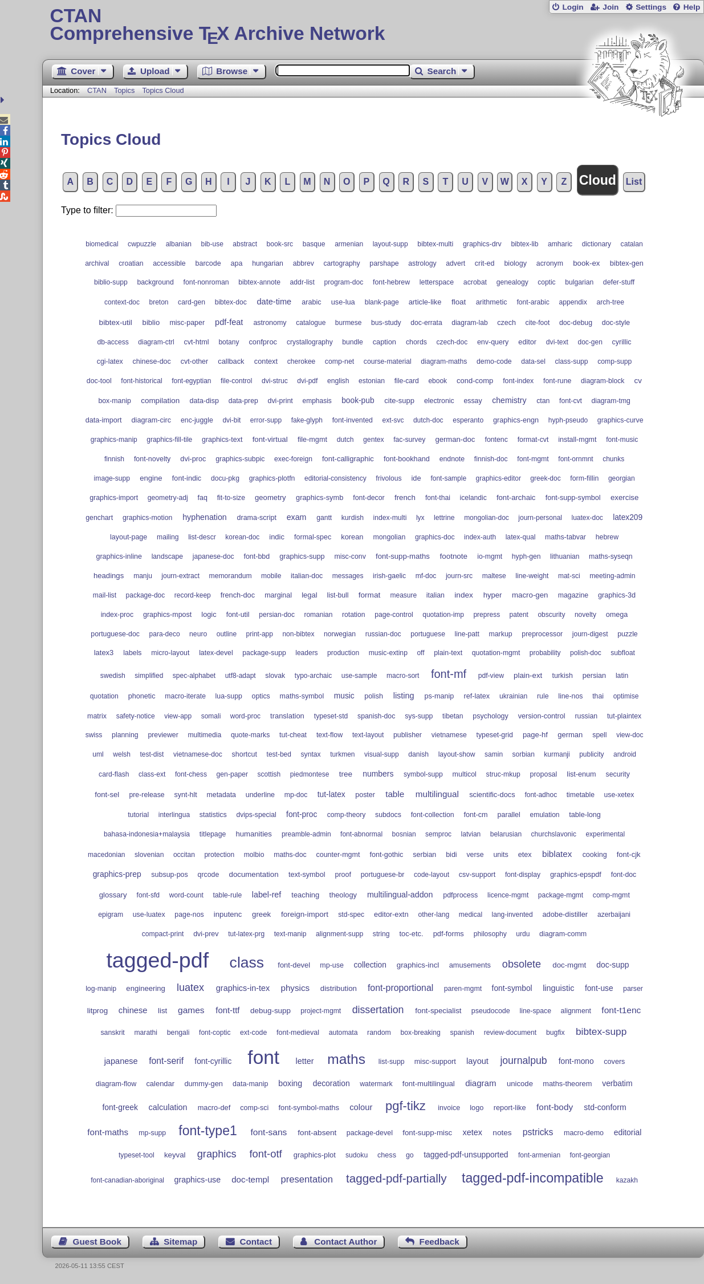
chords (416, 342)
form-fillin (584, 478)
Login (572, 7)
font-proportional (400, 988)
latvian (471, 834)
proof (343, 875)
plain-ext (528, 675)
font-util (238, 615)
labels (132, 653)
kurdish (352, 518)
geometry (270, 497)
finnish (114, 459)
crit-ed (485, 263)
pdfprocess (460, 895)
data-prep (243, 401)
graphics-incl (418, 965)
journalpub (523, 1060)
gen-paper (232, 774)
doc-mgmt (569, 965)
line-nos (570, 696)
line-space (535, 1011)
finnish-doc (491, 459)
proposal (543, 774)
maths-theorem (567, 1083)
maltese (494, 576)
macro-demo (584, 1133)
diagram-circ (151, 420)
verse (474, 855)
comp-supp (614, 361)
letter (304, 1061)
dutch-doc (428, 420)
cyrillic (622, 342)
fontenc (496, 440)
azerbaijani (613, 915)
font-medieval (297, 1033)
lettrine (444, 518)
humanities (254, 834)
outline (227, 634)
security (617, 774)
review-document (510, 1033)
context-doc (122, 302)
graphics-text (222, 440)
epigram (110, 915)
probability (545, 653)
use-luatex (149, 915)
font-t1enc (621, 1010)
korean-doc (242, 537)
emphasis (317, 401)
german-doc (455, 439)
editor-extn (391, 914)
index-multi (390, 518)
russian (586, 716)
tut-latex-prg (246, 934)
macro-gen (530, 595)
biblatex (557, 854)
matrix (97, 716)
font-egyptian (191, 381)
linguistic (558, 988)
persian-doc (277, 615)
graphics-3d (617, 595)
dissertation (378, 1009)
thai (598, 696)
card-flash (114, 774)
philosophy (490, 934)
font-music (622, 440)
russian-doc (383, 634)
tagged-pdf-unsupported (466, 1154)
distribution (338, 988)
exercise (624, 497)
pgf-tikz (405, 1106)
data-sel (533, 361)
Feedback (439, 1241)
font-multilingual (428, 1083)
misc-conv (349, 556)
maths (346, 1059)
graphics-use (197, 1179)
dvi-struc (275, 381)
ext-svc (393, 420)
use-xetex (619, 795)
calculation (168, 1107)
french (405, 497)
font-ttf (227, 1010)
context (266, 361)
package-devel (370, 1133)
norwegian (340, 634)
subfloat (623, 653)
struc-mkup (503, 774)
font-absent (317, 1132)
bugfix (555, 1033)
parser (633, 989)
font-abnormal (361, 834)
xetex (472, 1132)
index (463, 595)
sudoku (356, 1155)
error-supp (266, 420)
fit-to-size (231, 498)
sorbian (523, 754)
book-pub (357, 400)
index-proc (117, 615)
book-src (280, 244)
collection (369, 965)
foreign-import (304, 914)
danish (418, 754)
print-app (259, 634)
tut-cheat (293, 735)
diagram (480, 1083)
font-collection (432, 815)
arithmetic (491, 302)
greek (261, 914)
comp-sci (254, 1108)
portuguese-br (383, 875)
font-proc (301, 814)
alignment (576, 1011)
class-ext (152, 774)
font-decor (368, 498)
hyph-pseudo (568, 420)
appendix (573, 302)
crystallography (310, 342)
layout (477, 1061)
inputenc (228, 914)
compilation (160, 400)
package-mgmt (560, 895)
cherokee (301, 361)
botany (228, 342)
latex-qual (521, 537)
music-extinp (388, 653)
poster (365, 795)
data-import (104, 420)
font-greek (120, 1107)
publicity (591, 754)
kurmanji (556, 754)
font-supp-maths (403, 556)
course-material (388, 361)
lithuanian (564, 556)
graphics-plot (315, 1155)
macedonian (106, 855)
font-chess (191, 774)
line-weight (531, 576)
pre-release (146, 795)
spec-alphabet (194, 676)
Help (692, 7)
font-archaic (516, 497)
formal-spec (312, 537)
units (500, 855)
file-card (406, 381)
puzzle (627, 634)
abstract (245, 244)
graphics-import (113, 498)
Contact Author (345, 1241)
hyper (492, 595)
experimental (605, 834)
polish (373, 696)
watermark (376, 1084)
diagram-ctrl (156, 342)
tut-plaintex (624, 716)
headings (108, 575)
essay (472, 401)
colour (360, 1107)
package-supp (264, 653)
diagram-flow (116, 1084)
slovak (275, 676)
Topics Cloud (163, 90)
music (344, 696)
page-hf (535, 734)
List (634, 181)
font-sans (269, 1132)
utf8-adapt (240, 676)
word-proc (245, 716)
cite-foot (538, 323)
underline (260, 795)
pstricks (538, 1132)
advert (455, 263)
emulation (545, 815)
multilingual (437, 794)
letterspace (437, 282)
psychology (490, 716)
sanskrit (112, 1033)
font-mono (576, 1061)
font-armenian (539, 1155)
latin (622, 676)
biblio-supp (111, 282)
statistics (213, 815)
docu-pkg (225, 478)
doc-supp (612, 964)
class (247, 962)
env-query (492, 342)
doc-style (616, 323)
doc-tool (99, 381)
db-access (112, 342)
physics (295, 988)
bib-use (212, 244)
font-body (554, 1107)
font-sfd (148, 895)
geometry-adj (168, 498)
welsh (122, 754)
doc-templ (250, 1179)
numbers (378, 773)
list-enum (581, 774)
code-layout (431, 875)
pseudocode (490, 1011)
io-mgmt (489, 556)
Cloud (597, 180)
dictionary (596, 244)
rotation (353, 615)
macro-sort (402, 676)
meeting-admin (612, 576)
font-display (522, 875)
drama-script (256, 518)
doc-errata (426, 323)
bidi (451, 855)
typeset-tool (136, 1155)
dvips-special (256, 815)
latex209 (627, 517)
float (458, 302)
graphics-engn (516, 420)
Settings (651, 7)
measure (403, 595)
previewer (163, 735)
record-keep (192, 595)
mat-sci (569, 576)
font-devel (294, 965)
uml (98, 754)
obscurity (551, 615)
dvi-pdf (307, 381)
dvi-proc (193, 459)
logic (208, 614)
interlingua (174, 815)
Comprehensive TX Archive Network (373, 25)
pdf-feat (229, 322)
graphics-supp (301, 556)
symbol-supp (423, 774)
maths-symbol (302, 696)
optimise (626, 696)
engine (151, 478)
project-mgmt (320, 1011)
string (381, 934)
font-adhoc (540, 795)
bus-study (386, 323)
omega (617, 615)
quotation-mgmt (496, 653)
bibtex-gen (627, 263)
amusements (470, 965)
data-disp (204, 401)
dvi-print (279, 401)
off (420, 653)
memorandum (230, 576)
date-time (274, 301)
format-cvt (533, 440)
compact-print (163, 934)
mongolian (389, 537)
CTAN (97, 90)
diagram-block (602, 381)
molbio (254, 855)
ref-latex (476, 696)
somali (211, 716)
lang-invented (512, 915)
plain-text (448, 653)
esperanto (468, 420)
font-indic (186, 478)
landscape (167, 556)
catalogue (310, 323)
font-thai (437, 498)
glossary (113, 895)
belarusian (506, 834)
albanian (179, 244)
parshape (383, 263)
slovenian (149, 855)
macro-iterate (185, 696)
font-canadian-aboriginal (127, 1180)
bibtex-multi (435, 244)
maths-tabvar (565, 537)
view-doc (629, 735)
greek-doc (545, 478)
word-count (186, 895)
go (410, 1155)
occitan (184, 855)
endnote (452, 459)
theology (343, 895)
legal (309, 595)
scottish (269, 774)
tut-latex (331, 794)
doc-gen (590, 342)
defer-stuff (618, 282)
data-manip (250, 1084)
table (394, 794)
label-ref (266, 894)
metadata (221, 795)
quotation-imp (443, 615)
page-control (394, 615)
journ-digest (590, 634)
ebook (437, 381)
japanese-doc (213, 556)
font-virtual (270, 439)
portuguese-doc (115, 634)
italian (435, 595)
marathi (145, 1033)
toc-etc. (412, 933)
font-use (599, 988)
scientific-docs (492, 794)
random (379, 1033)
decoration (331, 1083)
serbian (424, 855)
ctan (543, 401)
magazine (573, 595)
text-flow (329, 735)
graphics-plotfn (272, 478)
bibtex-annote (259, 282)
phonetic (142, 696)
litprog (97, 1010)
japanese (121, 1061)
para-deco (164, 634)
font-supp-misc (427, 1132)
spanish (462, 1033)
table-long (584, 815)
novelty (585, 615)
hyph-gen (526, 556)
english (338, 381)
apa (237, 263)
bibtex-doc (231, 302)
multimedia (204, 735)
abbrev (303, 263)
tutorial (138, 815)
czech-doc (452, 342)
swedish (112, 676)
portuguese (427, 634)
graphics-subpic (239, 459)
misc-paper (187, 323)
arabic (311, 302)
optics (261, 696)
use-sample (359, 676)
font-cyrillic (212, 1061)
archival (97, 263)
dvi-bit (231, 420)
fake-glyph (307, 420)
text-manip (290, 934)
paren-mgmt (463, 989)
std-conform (605, 1107)
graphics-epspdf (575, 875)
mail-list (104, 595)
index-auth (480, 537)
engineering (145, 988)
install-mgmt (577, 440)
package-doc (145, 595)
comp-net (339, 361)
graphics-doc (435, 537)
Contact (256, 1241)
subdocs (388, 815)
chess (386, 1155)
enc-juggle (197, 420)
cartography (341, 263)
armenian (349, 244)
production (343, 653)
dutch (345, 440)
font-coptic (214, 1033)
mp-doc (296, 795)
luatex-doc (587, 518)
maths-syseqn (611, 556)
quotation (104, 696)
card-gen (191, 302)
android (624, 754)
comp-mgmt (611, 895)
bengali (178, 1033)
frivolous (388, 478)
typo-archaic (313, 676)
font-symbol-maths (308, 1107)
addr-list (302, 282)
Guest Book (97, 1241)
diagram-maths (444, 361)
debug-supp (270, 1010)
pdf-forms (448, 933)
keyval (175, 1155)
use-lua (343, 302)
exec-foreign (293, 459)
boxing (290, 1083)
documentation (254, 874)
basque (314, 244)
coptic (546, 282)
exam (297, 517)
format (370, 595)
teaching (305, 895)
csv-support (477, 875)
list (162, 1010)
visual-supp (381, 754)
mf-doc (426, 576)
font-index (518, 381)
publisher (407, 735)
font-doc (624, 875)
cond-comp (475, 380)
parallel (509, 815)
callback (231, 361)
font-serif (166, 1061)
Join (610, 7)
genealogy (512, 282)
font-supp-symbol (573, 498)
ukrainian (513, 696)
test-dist (152, 754)
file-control (236, 381)
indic (276, 537)
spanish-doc (376, 716)
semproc (438, 834)
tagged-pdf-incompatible (533, 1178)
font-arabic (532, 302)
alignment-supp (339, 934)
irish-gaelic (389, 576)
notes (502, 1132)
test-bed (279, 754)
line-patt (467, 634)
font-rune (557, 381)
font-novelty (152, 459)
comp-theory (346, 815)
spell (599, 735)
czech (506, 323)
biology (515, 263)
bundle (352, 342)
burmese (348, 323)
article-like (425, 302)
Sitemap (180, 1241)
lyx (420, 518)
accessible (169, 263)
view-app (178, 716)
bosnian (404, 834)
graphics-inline (118, 556)
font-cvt (570, 401)
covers (614, 1062)
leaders (306, 653)
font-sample (448, 478)
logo (476, 1107)
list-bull (338, 595)
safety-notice (135, 716)
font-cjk (629, 854)
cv (638, 380)
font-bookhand (407, 459)
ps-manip (439, 696)
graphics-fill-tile (169, 440)
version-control (541, 716)
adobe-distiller (565, 914)
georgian (621, 478)
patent (519, 615)
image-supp (112, 478)
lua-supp (228, 696)
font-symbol (512, 988)
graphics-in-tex (243, 988)
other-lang (433, 915)
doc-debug (575, 323)
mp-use (332, 965)
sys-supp (419, 716)
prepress (486, 615)
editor (527, 342)
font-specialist (438, 1010)
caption (384, 342)
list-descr (202, 537)
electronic (439, 401)
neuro (198, 634)
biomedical (102, 244)
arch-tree (610, 302)
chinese (133, 1010)
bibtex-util (115, 322)
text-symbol (306, 875)
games (191, 1010)
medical (470, 915)
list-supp (392, 1062)
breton (158, 302)
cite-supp (399, 400)
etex (525, 855)
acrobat (475, 282)
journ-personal (540, 518)
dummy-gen (203, 1083)
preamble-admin (306, 834)
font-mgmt (532, 459)
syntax (311, 754)
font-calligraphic (348, 458)
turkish (562, 676)
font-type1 (207, 1130)
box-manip (114, 401)
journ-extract (180, 576)
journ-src (459, 576)
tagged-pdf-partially (396, 1178)
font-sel (107, 794)
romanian (318, 615)
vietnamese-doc (197, 754)
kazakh (627, 1180)
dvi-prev (205, 934)
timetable (581, 795)
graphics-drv (482, 244)
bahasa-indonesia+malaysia (147, 834)
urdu (523, 934)
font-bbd (256, 556)
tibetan (452, 716)
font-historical (141, 381)
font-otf (265, 1154)
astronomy (269, 323)
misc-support (435, 1061)
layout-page (128, 537)
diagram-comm (563, 934)
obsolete (521, 964)
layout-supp (390, 244)
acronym (549, 263)
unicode (520, 1083)
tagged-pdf (157, 960)
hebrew (607, 537)
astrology (422, 263)
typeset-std (331, 716)
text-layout (368, 735)
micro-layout (170, 653)
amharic (560, 244)
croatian (131, 263)
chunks (613, 459)
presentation (306, 1179)
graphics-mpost (167, 615)
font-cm (476, 815)
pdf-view (491, 676)
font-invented (352, 420)
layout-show (456, 754)
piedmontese (309, 774)
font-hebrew (391, 282)
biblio (151, 322)
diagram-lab (469, 323)
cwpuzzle (142, 244)
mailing (168, 537)
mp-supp (152, 1133)
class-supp (571, 361)
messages (348, 576)
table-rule (227, 895)
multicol (465, 774)
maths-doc (290, 855)
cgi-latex (110, 361)
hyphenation (204, 517)
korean (352, 537)
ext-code (253, 1033)
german (570, 734)
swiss (94, 735)
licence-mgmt (507, 895)
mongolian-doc (486, 518)
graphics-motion (148, 518)
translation (287, 716)
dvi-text (557, 342)
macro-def (214, 1107)
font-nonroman (206, 282)
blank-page (382, 302)
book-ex (586, 263)
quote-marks (250, 735)
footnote (453, 556)
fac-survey (409, 440)
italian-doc (307, 576)
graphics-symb (319, 497)
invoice (449, 1108)
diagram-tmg (611, 401)
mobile (271, 576)
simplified (149, 676)
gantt (324, 518)
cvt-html (196, 342)
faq (202, 498)
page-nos (189, 915)
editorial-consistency (335, 478)
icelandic (473, 498)
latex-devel (216, 653)
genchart (99, 518)
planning (125, 735)
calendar (160, 1083)
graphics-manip (114, 440)
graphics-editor (498, 478)
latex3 (104, 652)
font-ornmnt (575, 459)
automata (343, 1033)
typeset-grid (494, 735)
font (263, 1057)
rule (543, 696)
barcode (208, 263)
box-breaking (421, 1033)
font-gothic (386, 855)
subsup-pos (169, 875)
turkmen (342, 754)
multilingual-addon (400, 894)
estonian (372, 381)
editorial (628, 1132)
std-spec (351, 915)
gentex (373, 440)
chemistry (509, 400)
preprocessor (542, 634)
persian (594, 676)
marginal (278, 595)
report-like (510, 1107)
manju (142, 576)
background (155, 282)
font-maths (107, 1132)
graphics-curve (620, 420)
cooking (595, 855)
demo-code (494, 361)
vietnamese (449, 735)
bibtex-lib (524, 244)
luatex (190, 987)
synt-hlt (185, 795)
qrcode (208, 875)
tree (345, 774)
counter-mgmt (338, 855)
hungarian (267, 263)
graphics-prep (117, 874)
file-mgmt (312, 440)
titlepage (213, 834)
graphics (217, 1154)
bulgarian (579, 282)
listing (403, 695)
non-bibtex (298, 634)
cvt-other (195, 361)
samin (494, 754)
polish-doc (585, 653)
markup (500, 634)
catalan (632, 244)
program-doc (343, 282)
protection (219, 855)
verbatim (617, 1083)
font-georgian (590, 1155)
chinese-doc (152, 361)
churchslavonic (553, 834)
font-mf (448, 674)
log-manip (101, 989)
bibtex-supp (601, 1031)
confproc (263, 342)
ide (416, 478)
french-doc (238, 595)
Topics (125, 90)
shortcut (244, 754)
